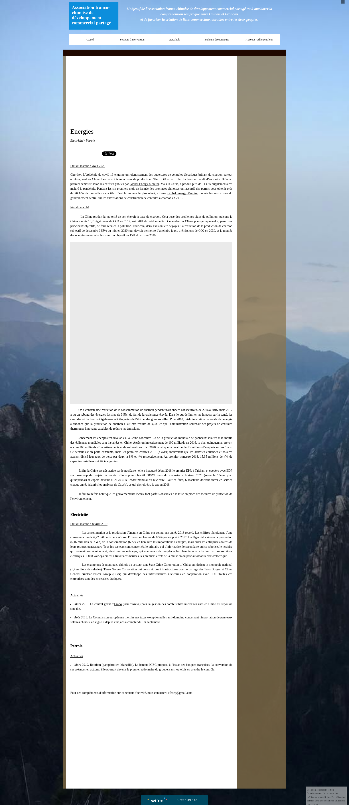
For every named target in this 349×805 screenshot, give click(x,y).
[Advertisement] (151, 92)
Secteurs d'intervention (132, 39)
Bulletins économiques (217, 39)
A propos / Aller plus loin (259, 39)
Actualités (174, 39)
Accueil (90, 39)
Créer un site (187, 799)
